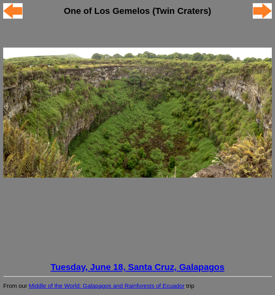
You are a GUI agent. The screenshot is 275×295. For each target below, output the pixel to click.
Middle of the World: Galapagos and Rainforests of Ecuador (106, 286)
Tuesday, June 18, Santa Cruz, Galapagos (137, 267)
